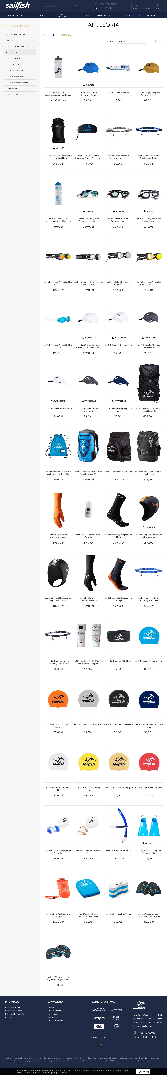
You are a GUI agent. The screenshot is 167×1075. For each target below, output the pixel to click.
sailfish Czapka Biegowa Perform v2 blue (88, 93)
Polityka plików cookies (15, 1014)
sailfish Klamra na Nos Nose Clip (88, 851)
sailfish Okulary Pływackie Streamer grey (149, 220)
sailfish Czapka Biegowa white (118, 345)
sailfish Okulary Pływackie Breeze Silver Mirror (119, 283)
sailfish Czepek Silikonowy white (58, 788)
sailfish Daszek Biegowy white (58, 408)
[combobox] (131, 41)
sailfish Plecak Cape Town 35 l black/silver (148, 472)
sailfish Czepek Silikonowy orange (58, 725)
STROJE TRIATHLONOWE (61, 15)
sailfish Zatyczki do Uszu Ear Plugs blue (58, 851)
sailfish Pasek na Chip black (118, 661)
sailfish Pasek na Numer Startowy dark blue (149, 156)
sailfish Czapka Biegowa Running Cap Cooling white (88, 346)
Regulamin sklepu (12, 1007)
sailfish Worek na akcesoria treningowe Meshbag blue (58, 472)
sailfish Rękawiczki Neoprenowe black (88, 599)
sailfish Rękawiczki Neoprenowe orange (58, 535)
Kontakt (150, 15)
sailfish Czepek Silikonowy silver (88, 724)
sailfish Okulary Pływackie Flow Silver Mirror (88, 283)
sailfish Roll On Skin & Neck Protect (88, 535)
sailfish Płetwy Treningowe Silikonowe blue (149, 851)
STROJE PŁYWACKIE (106, 15)
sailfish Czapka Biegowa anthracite (149, 346)
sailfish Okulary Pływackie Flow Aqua (58, 346)
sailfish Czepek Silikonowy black (118, 724)
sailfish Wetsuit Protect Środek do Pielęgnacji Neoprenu (88, 662)
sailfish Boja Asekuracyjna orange (58, 915)
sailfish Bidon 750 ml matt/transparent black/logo (58, 93)
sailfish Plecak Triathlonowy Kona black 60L (149, 409)
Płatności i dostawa (56, 1010)
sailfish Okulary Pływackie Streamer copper (119, 220)
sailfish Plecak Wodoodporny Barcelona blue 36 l (88, 472)
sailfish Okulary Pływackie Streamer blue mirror (88, 220)
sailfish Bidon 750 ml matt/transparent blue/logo (58, 220)
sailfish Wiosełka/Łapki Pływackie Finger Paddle (58, 978)
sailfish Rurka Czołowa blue (118, 850)
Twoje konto (53, 1017)
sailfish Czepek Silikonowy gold (119, 787)
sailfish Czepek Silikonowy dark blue (149, 725)
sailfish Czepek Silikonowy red (149, 787)
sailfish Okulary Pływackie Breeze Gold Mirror (149, 283)
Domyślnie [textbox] (123, 41)
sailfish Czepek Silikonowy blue (149, 661)
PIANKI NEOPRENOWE (16, 15)
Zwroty (51, 1007)
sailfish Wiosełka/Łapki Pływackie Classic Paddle (148, 915)
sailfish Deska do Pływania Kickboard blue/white (88, 915)
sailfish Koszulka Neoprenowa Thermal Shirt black (58, 156)
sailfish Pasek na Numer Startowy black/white (58, 662)
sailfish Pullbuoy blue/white (118, 914)
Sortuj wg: (110, 41)
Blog (128, 15)
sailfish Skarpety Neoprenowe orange (118, 599)
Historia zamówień (55, 1021)
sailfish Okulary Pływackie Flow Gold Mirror (58, 283)
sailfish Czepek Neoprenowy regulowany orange (149, 535)
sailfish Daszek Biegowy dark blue (118, 409)
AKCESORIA (83, 15)
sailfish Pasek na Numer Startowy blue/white (149, 599)
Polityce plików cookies (23, 1072)
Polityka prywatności (14, 1010)
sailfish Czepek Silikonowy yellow (88, 788)
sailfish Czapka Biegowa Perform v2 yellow (149, 93)
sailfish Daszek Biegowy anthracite (88, 409)
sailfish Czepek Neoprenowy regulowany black (58, 599)
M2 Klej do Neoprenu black (119, 92)
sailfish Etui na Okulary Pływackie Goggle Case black (88, 156)
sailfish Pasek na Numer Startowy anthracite (118, 156)
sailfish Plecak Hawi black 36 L (118, 471)
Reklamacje (52, 1014)
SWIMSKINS (38, 15)
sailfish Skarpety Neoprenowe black (118, 535)
